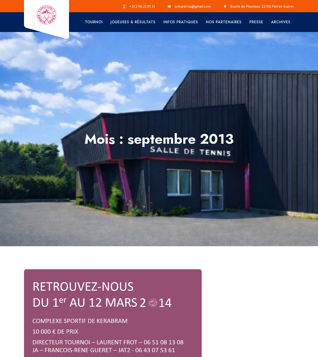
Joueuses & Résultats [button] (133, 22)
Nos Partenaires (224, 22)
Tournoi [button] (94, 22)
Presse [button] (256, 22)
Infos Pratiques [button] (180, 22)
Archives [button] (281, 22)
